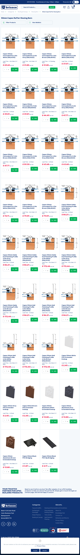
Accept (35, 550)
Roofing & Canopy (37, 517)
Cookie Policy (59, 523)
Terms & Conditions (61, 508)
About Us (4, 2)
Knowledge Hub (60, 513)
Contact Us (11, 2)
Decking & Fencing (50, 508)
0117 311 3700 (31, 2)
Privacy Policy (60, 520)
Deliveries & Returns (21, 2)
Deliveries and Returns (62, 518)
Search (52, 7)
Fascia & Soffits (36, 508)
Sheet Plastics (36, 515)
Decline (45, 550)
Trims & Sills (48, 515)
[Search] (36, 7)
